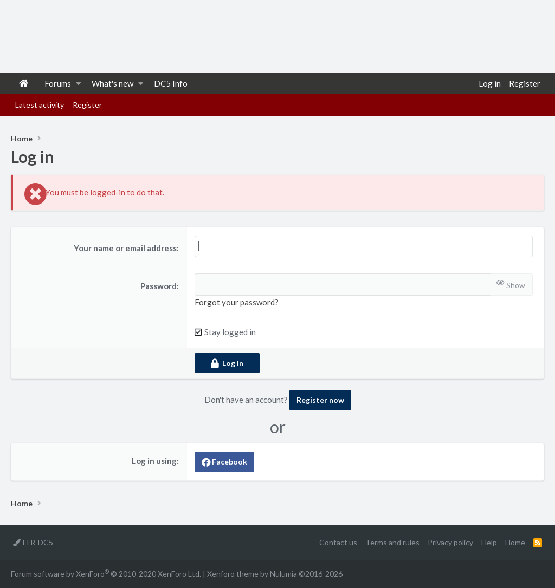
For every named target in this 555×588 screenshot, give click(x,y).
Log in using (154, 461)
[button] (78, 83)
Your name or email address (125, 248)
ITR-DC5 (33, 542)
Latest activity (39, 104)
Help (489, 542)
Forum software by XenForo (106, 573)
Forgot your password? (237, 302)
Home (23, 83)
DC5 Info (171, 83)
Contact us (338, 542)
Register (87, 104)
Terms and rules (392, 542)
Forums (57, 83)
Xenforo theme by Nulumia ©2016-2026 (275, 573)
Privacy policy (450, 542)
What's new (112, 83)
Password (158, 286)
